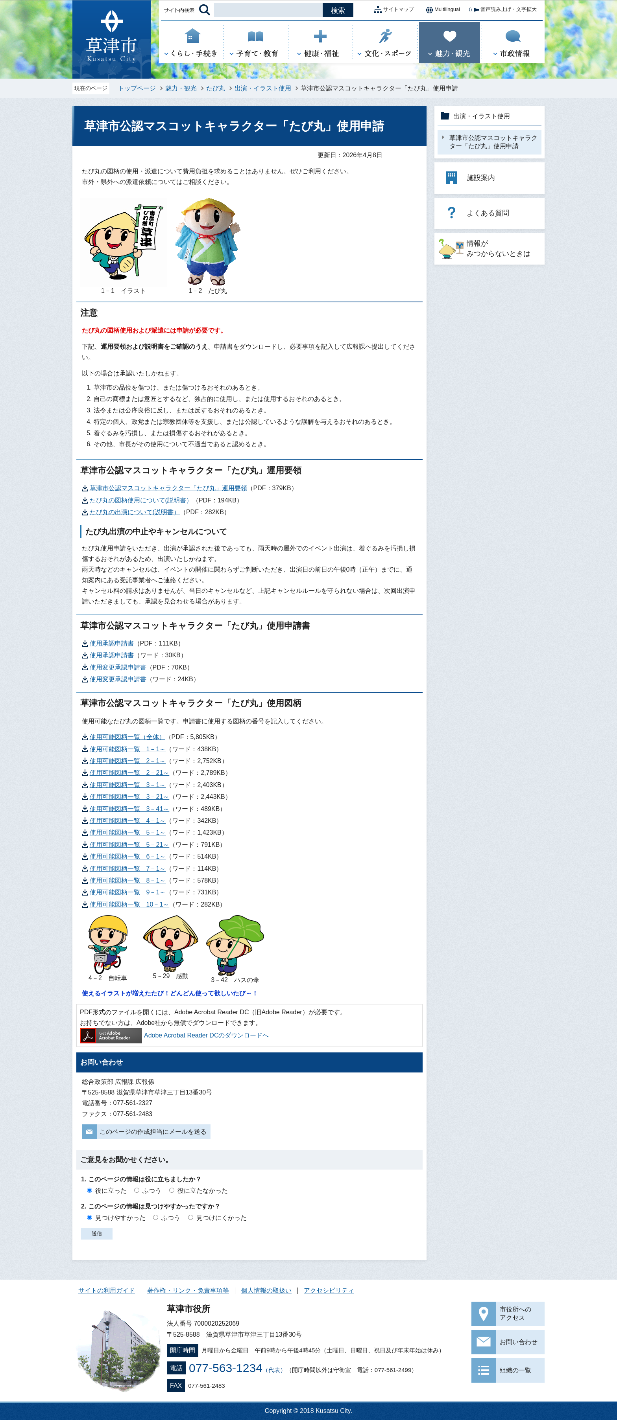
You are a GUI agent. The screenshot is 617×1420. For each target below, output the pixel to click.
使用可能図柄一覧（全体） (127, 737)
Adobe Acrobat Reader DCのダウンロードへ (174, 1035)
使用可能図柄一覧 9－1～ (128, 892)
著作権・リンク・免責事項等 (188, 1290)
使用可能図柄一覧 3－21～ (130, 796)
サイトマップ (392, 10)
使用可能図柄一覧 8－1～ (128, 880)
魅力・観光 (181, 88)
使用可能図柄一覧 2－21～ (130, 772)
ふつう (151, 1190)
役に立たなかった (202, 1190)
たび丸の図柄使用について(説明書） (141, 500)
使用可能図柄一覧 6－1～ (128, 856)
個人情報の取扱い (266, 1290)
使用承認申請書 (112, 643)
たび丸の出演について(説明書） (135, 512)
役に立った (111, 1190)
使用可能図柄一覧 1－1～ (128, 749)
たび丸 (215, 88)
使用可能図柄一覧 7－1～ (128, 868)
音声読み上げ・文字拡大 (502, 10)
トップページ (137, 88)
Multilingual (441, 10)
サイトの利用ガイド (106, 1290)
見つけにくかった (221, 1217)
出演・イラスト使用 (263, 88)
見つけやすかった (120, 1217)
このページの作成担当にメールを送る (153, 1131)
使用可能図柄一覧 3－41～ (130, 809)
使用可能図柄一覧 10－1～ (130, 904)
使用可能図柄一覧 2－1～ (128, 761)
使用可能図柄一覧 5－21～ (130, 844)
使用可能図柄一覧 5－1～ (128, 832)
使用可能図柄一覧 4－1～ (128, 820)
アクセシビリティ (329, 1290)
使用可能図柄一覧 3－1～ (128, 785)
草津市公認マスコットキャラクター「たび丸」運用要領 (168, 488)
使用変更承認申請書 (118, 667)
